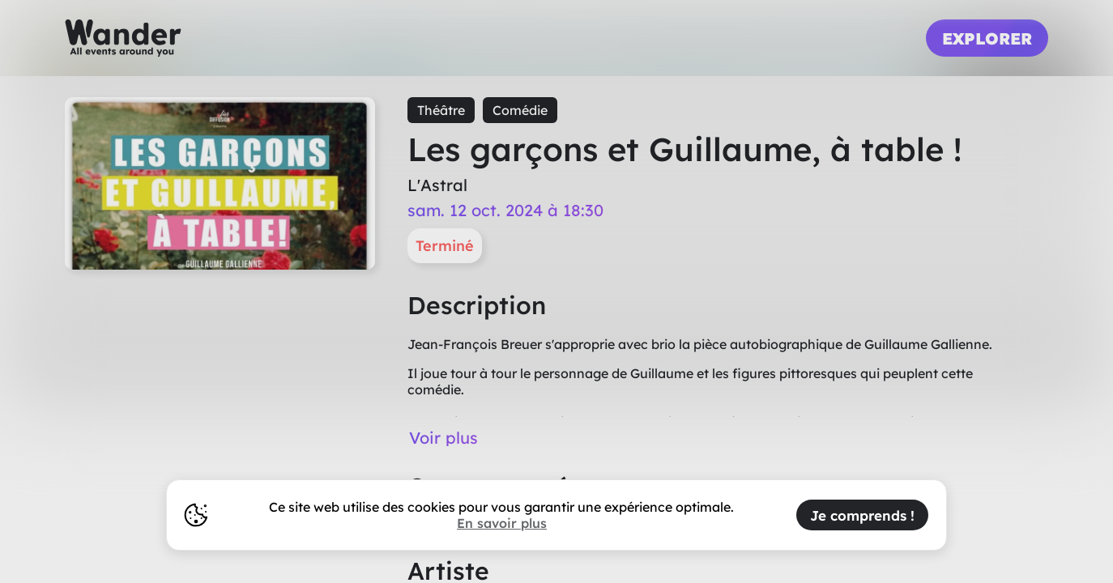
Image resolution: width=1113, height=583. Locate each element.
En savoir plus (502, 523)
